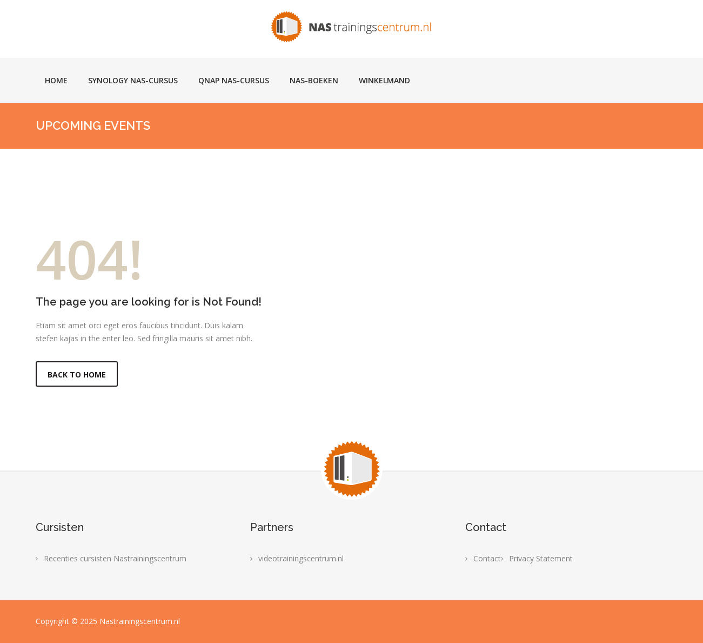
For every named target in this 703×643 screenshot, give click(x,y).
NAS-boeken (314, 80)
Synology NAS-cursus (133, 80)
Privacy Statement (541, 558)
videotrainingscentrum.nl (301, 558)
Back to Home (77, 374)
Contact (487, 558)
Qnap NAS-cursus (233, 80)
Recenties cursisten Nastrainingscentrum (115, 558)
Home (56, 80)
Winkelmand (384, 80)
